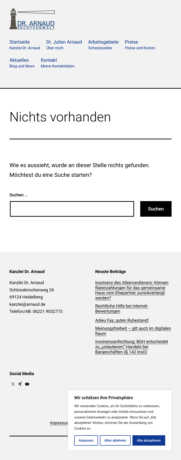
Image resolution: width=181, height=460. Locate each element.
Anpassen (86, 440)
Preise (140, 45)
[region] (120, 420)
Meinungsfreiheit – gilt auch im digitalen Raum (133, 331)
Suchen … (18, 194)
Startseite (24, 45)
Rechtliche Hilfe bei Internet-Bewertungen (121, 308)
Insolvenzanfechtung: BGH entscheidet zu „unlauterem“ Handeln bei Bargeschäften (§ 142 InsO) (131, 346)
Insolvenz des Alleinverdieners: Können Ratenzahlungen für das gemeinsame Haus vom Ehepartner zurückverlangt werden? (132, 290)
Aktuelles (22, 63)
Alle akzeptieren (148, 440)
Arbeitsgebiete (103, 45)
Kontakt (57, 63)
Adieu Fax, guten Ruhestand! (122, 320)
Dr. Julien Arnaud (64, 45)
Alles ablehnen (115, 440)
